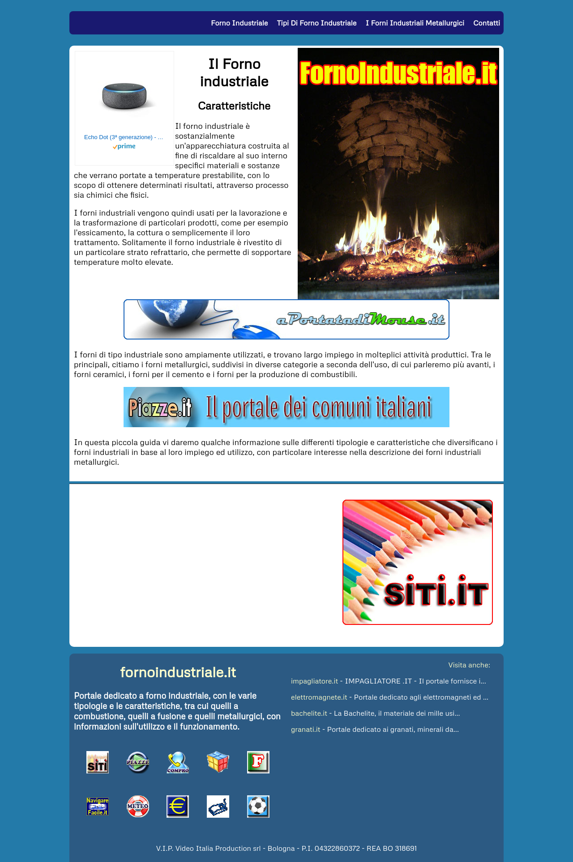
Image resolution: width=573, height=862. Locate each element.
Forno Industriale (239, 22)
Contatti (486, 22)
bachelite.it (309, 713)
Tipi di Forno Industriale (317, 22)
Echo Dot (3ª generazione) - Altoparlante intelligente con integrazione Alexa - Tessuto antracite (124, 137)
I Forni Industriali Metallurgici (415, 22)
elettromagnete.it (319, 696)
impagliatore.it (314, 680)
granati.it (306, 729)
